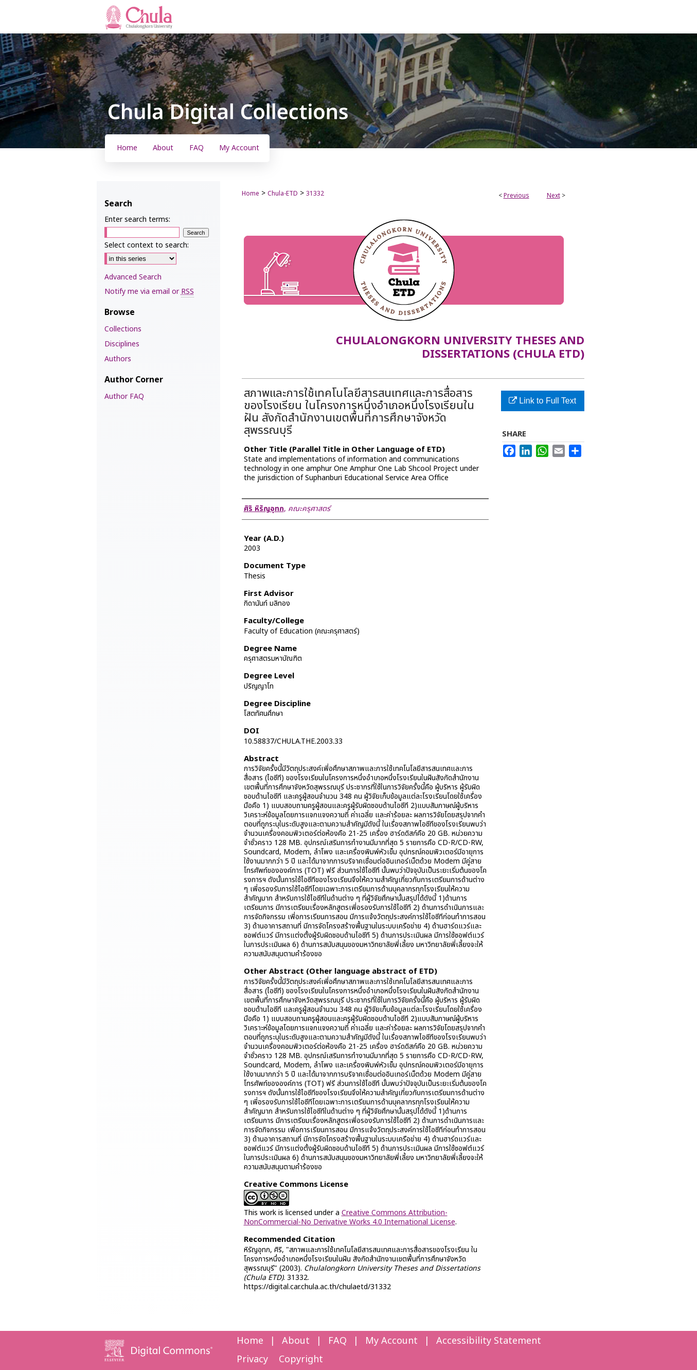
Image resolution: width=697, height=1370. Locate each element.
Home (250, 193)
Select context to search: (146, 245)
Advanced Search (133, 277)
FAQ (337, 1341)
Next (553, 195)
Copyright (301, 1359)
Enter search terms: (137, 219)
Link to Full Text (542, 400)
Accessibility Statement (488, 1341)
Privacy (252, 1359)
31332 (315, 193)
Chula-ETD (282, 193)
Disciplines (121, 344)
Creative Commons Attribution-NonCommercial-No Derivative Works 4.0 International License (349, 1217)
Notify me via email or (149, 291)
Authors (117, 359)
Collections (122, 329)
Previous (516, 195)
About (296, 1341)
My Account (391, 1341)
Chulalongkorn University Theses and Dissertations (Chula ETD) (460, 347)
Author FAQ (124, 396)
